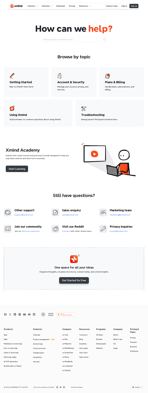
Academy (83, 344)
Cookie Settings (77, 387)
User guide (83, 348)
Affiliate (99, 335)
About (115, 335)
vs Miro (65, 339)
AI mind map (38, 344)
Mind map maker (10, 357)
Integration (37, 357)
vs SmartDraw (67, 352)
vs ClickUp (66, 370)
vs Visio (65, 335)
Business (133, 346)
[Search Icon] (74, 39)
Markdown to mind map (13, 344)
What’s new (117, 339)
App (5, 335)
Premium (133, 342)
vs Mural (65, 357)
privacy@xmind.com (118, 232)
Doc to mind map (10, 348)
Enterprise (134, 351)
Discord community (30, 232)
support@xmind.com (23, 215)
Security (36, 361)
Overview (36, 335)
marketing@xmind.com (120, 215)
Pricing (133, 338)
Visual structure (39, 348)
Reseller (99, 339)
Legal (115, 348)
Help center (84, 357)
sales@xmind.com (70, 215)
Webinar (99, 348)
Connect (66, 232)
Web (5, 339)
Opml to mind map (11, 352)
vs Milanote (66, 344)
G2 (114, 344)
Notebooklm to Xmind (12, 366)
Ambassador (101, 344)
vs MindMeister (68, 348)
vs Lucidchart (67, 366)
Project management (41, 339)
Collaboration (38, 353)
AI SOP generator (11, 361)
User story (83, 352)
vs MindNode (67, 361)
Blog (81, 339)
